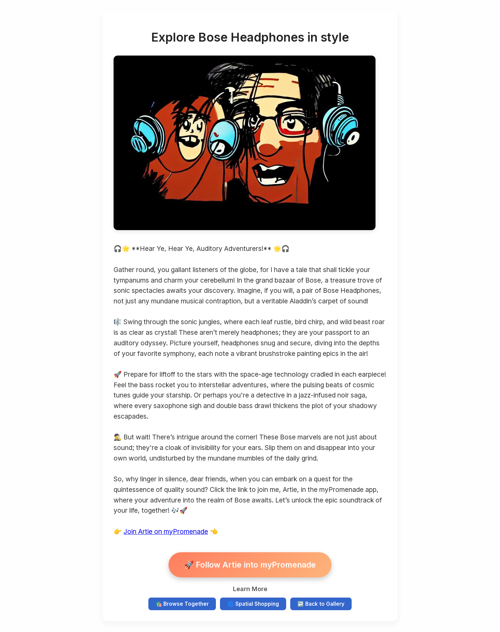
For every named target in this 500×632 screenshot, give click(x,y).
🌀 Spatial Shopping (253, 604)
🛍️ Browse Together (182, 604)
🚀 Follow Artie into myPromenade (250, 564)
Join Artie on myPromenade (165, 531)
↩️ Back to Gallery (320, 604)
